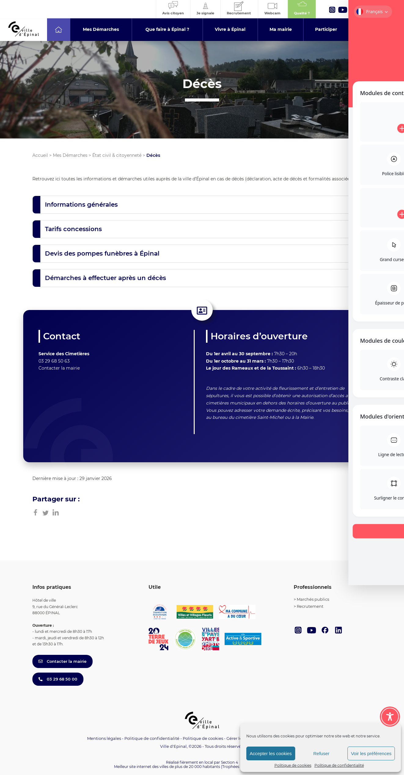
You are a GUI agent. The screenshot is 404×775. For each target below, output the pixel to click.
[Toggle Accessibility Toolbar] (389, 708)
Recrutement (310, 606)
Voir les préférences (371, 753)
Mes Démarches (70, 155)
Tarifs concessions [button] (73, 229)
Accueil (40, 155)
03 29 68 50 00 (58, 679)
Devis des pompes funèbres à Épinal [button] (102, 253)
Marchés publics (313, 599)
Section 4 (229, 762)
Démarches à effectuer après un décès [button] (105, 278)
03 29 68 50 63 (54, 361)
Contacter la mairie (59, 368)
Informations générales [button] (81, 204)
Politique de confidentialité (339, 765)
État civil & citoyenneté (116, 155)
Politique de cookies (292, 765)
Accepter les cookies (271, 753)
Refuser (321, 753)
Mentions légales (104, 738)
